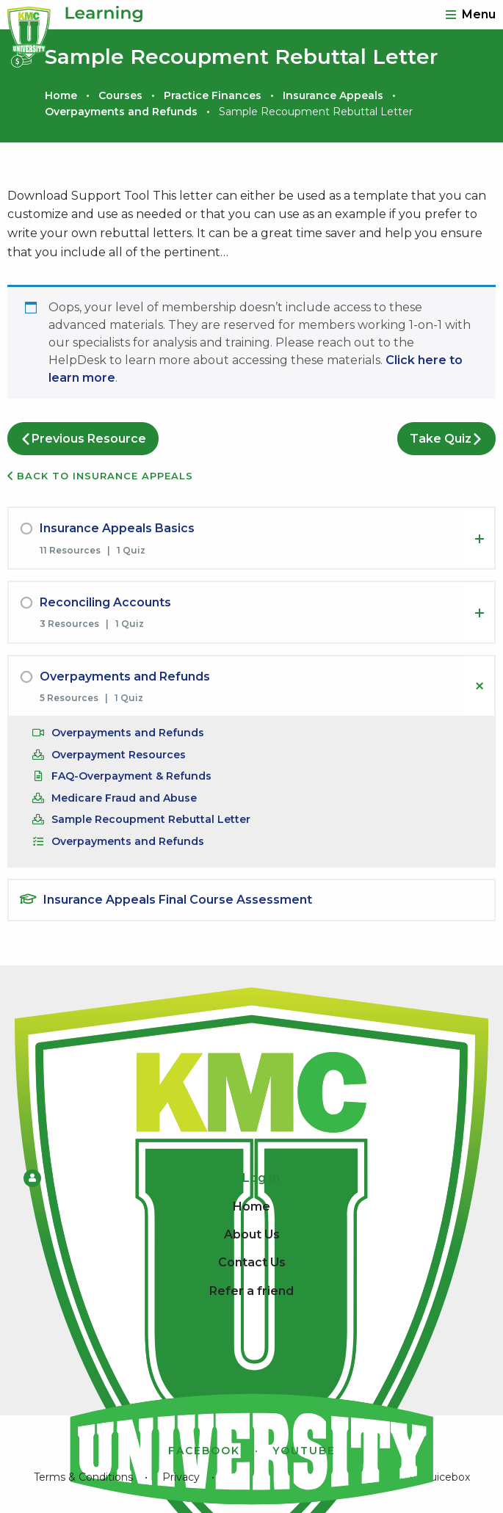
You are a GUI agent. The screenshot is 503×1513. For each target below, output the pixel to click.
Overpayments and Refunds (121, 111)
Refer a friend (251, 1291)
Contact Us (252, 1262)
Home (61, 95)
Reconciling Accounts (105, 602)
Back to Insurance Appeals (100, 476)
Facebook (204, 1450)
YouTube (304, 1450)
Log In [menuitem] (151, 1178)
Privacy (181, 1477)
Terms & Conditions (83, 1477)
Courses (120, 95)
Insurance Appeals (333, 95)
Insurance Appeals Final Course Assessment (177, 900)
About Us (252, 1234)
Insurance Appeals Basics (117, 528)
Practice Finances (212, 95)
